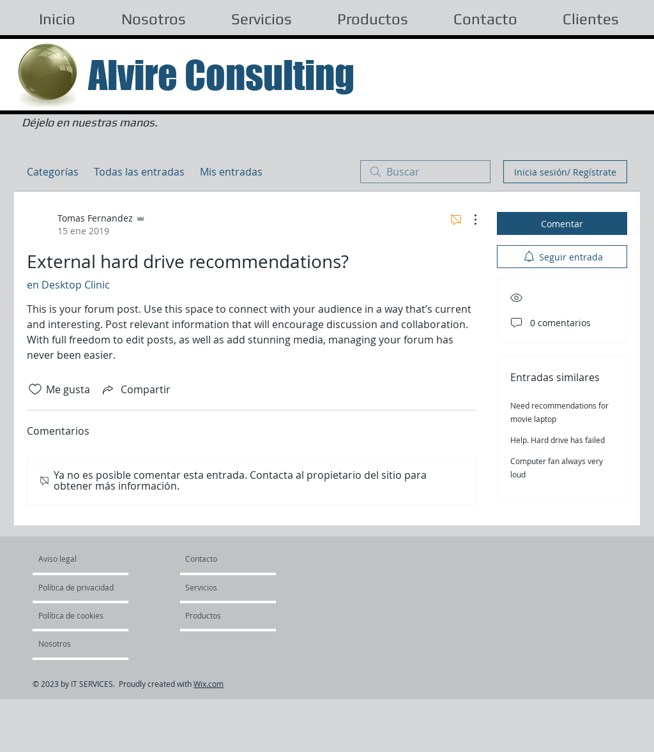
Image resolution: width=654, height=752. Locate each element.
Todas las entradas (139, 172)
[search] (425, 171)
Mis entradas (231, 172)
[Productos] (219, 615)
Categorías (53, 172)
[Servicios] (222, 587)
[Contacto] (215, 558)
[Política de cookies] (72, 615)
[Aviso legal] (87, 558)
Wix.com (209, 684)
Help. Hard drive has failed (557, 440)
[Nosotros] (72, 643)
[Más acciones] (468, 219)
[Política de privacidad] (76, 587)
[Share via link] (135, 389)
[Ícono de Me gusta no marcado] (35, 389)
